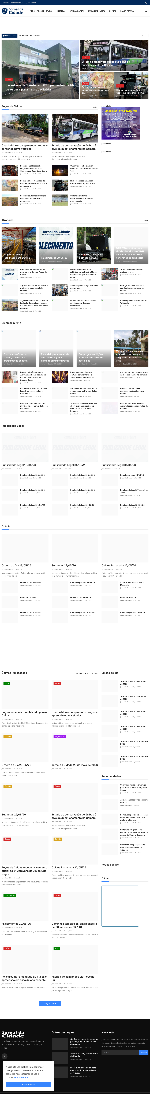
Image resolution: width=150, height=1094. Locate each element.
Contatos (5, 2)
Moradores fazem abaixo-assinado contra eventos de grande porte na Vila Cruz (130, 356)
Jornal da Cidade (11, 94)
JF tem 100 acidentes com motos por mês (131, 270)
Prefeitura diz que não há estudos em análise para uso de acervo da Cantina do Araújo (134, 832)
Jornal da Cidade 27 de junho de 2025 (133, 697)
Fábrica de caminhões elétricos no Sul (90, 256)
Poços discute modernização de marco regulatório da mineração (33, 198)
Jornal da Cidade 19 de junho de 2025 (134, 742)
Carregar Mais (50, 1003)
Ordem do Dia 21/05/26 (80, 597)
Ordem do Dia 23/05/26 (16, 565)
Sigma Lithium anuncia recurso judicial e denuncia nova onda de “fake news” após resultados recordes (34, 304)
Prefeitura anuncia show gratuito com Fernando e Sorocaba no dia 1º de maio (82, 374)
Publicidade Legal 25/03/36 (132, 505)
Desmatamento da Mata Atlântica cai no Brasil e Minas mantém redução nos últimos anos (83, 273)
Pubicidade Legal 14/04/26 (132, 475)
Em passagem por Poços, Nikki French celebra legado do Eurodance (33, 391)
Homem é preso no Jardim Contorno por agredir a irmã (130, 91)
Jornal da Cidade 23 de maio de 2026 (75, 765)
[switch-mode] (146, 3)
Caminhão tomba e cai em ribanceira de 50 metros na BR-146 (84, 168)
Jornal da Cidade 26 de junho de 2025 (133, 712)
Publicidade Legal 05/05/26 (69, 465)
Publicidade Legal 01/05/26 (119, 465)
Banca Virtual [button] (128, 11)
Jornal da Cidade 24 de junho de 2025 (133, 727)
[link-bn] (121, 123)
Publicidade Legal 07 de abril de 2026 (134, 491)
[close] (51, 1063)
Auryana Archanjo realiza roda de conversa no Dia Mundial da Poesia (83, 391)
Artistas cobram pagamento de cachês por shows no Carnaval (134, 373)
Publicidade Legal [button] (97, 11)
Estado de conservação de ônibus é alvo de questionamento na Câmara (106, 63)
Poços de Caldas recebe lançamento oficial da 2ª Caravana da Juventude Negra (33, 168)
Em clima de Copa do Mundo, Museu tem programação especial (15, 357)
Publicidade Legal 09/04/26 (32, 490)
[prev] (142, 35)
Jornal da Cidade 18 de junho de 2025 (134, 757)
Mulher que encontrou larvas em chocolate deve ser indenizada (83, 303)
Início (32, 11)
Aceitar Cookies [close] (28, 1084)
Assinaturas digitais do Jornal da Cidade (84, 1054)
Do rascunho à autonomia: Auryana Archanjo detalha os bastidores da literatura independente (33, 376)
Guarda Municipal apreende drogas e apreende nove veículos (25, 147)
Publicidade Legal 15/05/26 (19, 465)
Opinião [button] (113, 11)
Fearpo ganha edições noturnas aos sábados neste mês (90, 357)
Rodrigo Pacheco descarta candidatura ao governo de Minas (132, 288)
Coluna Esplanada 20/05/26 (82, 612)
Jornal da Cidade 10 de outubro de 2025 (134, 801)
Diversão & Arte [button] (78, 11)
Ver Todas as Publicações (87, 673)
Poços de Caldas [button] (45, 11)
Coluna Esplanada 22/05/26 (119, 565)
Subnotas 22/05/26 (64, 565)
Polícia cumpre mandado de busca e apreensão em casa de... (95, 90)
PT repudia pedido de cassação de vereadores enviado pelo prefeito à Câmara (134, 817)
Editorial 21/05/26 (28, 597)
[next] (146, 35)
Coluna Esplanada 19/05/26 (132, 612)
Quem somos (31, 2)
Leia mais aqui (21, 1077)
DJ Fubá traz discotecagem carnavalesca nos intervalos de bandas (134, 406)
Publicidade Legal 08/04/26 (82, 490)
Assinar (144, 1052)
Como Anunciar (17, 2)
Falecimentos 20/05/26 (54, 257)
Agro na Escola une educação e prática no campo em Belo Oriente (34, 288)
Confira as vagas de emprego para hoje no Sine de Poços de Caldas (33, 272)
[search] (146, 11)
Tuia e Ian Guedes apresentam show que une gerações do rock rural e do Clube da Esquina (83, 407)
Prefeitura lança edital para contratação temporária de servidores (83, 1070)
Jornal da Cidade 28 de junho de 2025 (133, 682)
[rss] (5, 1056)
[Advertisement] (75, 650)
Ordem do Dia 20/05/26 (30, 612)
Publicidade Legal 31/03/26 (82, 505)
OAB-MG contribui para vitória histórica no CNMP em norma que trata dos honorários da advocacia (130, 253)
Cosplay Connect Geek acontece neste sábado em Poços (132, 391)
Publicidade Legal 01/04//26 (32, 505)
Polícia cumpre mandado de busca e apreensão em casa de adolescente (33, 183)
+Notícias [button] (62, 11)
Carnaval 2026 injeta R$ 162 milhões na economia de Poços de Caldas (34, 406)
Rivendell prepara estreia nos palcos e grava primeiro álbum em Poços (55, 357)
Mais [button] (95, 107)
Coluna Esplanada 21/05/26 (82, 582)
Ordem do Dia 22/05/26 (29, 35)
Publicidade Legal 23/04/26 (82, 475)
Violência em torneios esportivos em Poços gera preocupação (81, 198)
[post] (40, 69)
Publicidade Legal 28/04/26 (32, 475)
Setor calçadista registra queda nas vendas (84, 286)
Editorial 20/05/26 (128, 597)
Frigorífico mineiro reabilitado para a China (16, 256)
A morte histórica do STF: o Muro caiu (132, 583)
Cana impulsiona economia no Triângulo (133, 301)
